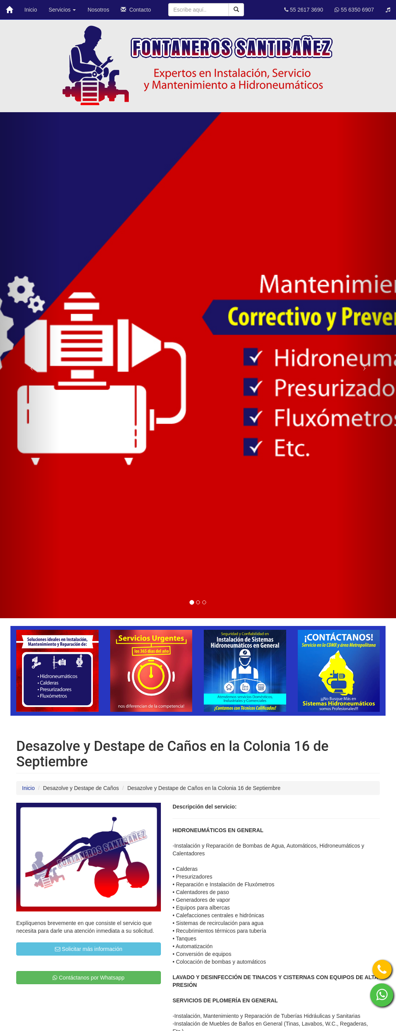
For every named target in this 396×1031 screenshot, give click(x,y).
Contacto (136, 10)
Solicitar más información (88, 949)
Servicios (62, 10)
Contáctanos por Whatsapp (89, 978)
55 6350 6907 (354, 10)
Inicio (30, 10)
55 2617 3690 (303, 10)
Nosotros (98, 10)
